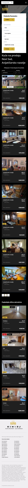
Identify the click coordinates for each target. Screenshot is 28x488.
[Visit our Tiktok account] (20, 427)
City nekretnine (16, 441)
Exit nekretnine (16, 449)
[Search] (12, 2)
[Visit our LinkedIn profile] (17, 427)
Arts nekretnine (4, 454)
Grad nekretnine (4, 441)
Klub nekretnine (4, 447)
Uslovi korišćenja (19, 428)
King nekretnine (4, 452)
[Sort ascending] (17, 72)
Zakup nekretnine (17, 455)
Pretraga (9, 49)
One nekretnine (16, 454)
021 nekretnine (4, 442)
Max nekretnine (16, 451)
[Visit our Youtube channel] (13, 427)
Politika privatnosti (9, 428)
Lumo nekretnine (17, 457)
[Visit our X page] (15, 427)
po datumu (5, 72)
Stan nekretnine (4, 449)
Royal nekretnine (4, 444)
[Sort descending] (19, 72)
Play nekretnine (4, 451)
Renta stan (3, 455)
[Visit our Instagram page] (10, 427)
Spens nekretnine (4, 448)
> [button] (8, 295)
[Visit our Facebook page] (8, 427)
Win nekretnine (16, 448)
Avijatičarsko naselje (9, 44)
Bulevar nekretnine (17, 444)
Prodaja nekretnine (5, 457)
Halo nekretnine (16, 445)
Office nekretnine (4, 445)
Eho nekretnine (16, 447)
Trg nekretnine (16, 452)
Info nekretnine (16, 442)
